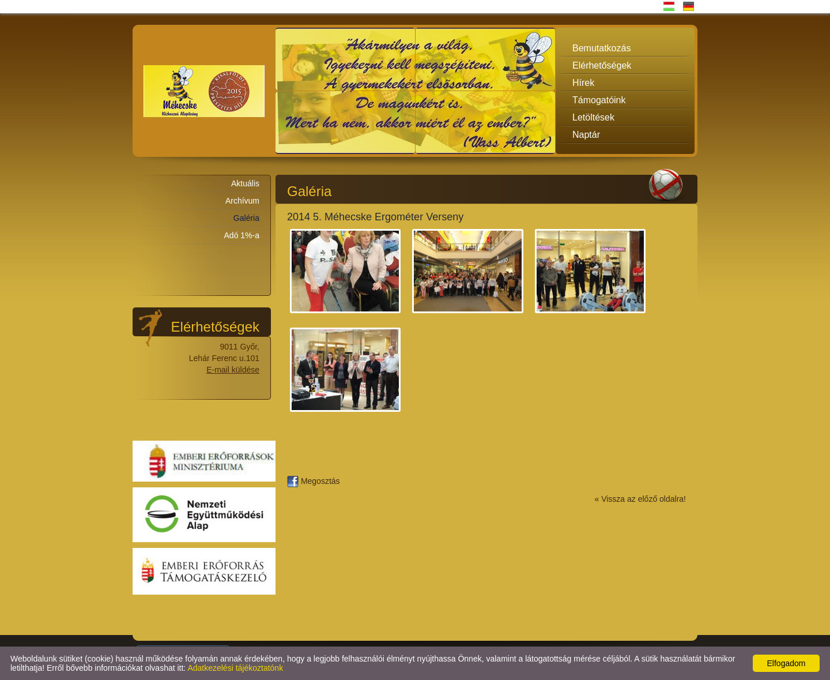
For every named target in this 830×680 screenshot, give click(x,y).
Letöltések (593, 117)
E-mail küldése (232, 369)
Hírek (583, 83)
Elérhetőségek (601, 65)
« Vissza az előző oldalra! (640, 499)
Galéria (246, 218)
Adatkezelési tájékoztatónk (235, 668)
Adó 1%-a (241, 235)
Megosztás (313, 481)
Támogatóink (599, 100)
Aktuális (245, 183)
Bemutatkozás (601, 48)
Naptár (586, 135)
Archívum (242, 200)
